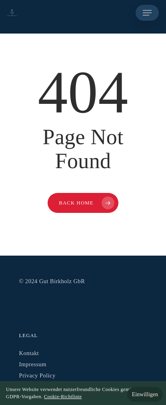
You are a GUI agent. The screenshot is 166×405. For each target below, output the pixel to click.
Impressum (32, 364)
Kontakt (29, 353)
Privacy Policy (37, 375)
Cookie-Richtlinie (63, 396)
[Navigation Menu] (147, 13)
